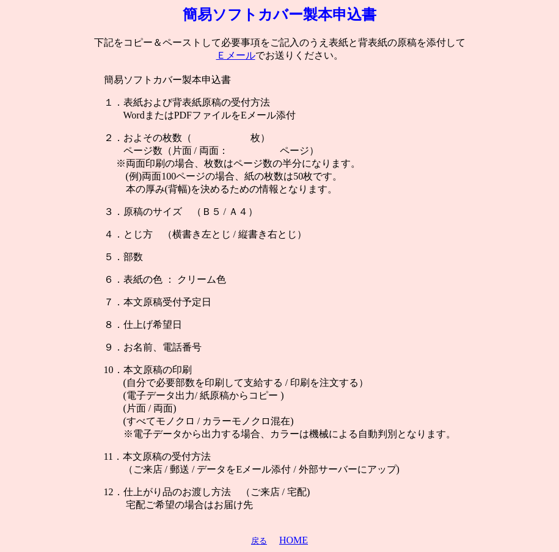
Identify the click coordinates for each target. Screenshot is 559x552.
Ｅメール (235, 55)
